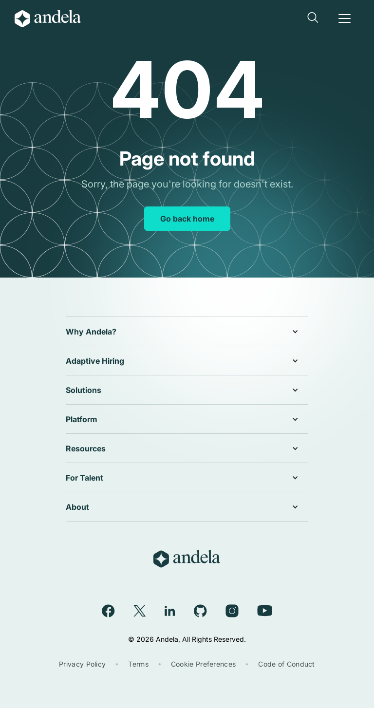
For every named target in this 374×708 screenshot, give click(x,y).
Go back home (187, 219)
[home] (55, 18)
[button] (313, 18)
